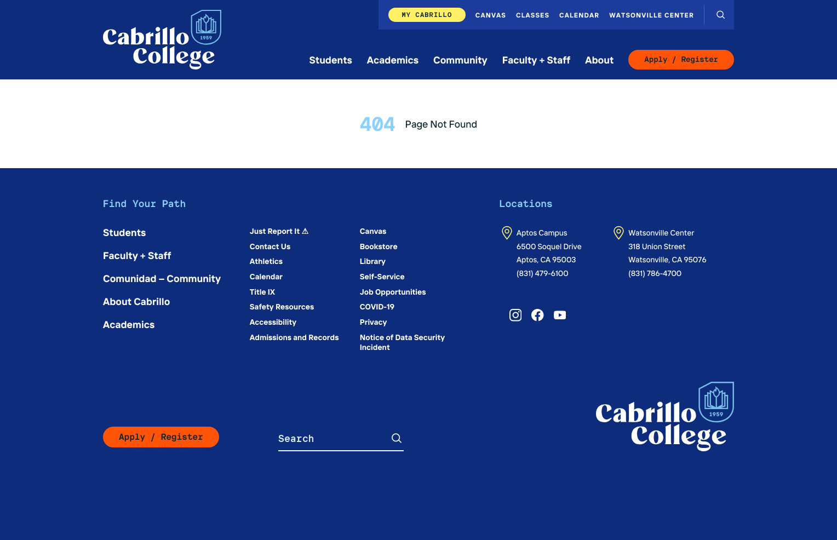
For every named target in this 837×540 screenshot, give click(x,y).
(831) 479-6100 (543, 273)
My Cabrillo (427, 14)
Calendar (579, 14)
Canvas (490, 14)
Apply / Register (681, 59)
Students (330, 59)
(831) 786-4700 (654, 273)
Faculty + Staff (536, 59)
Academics (392, 59)
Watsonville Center (651, 14)
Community (460, 59)
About (599, 59)
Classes (532, 14)
